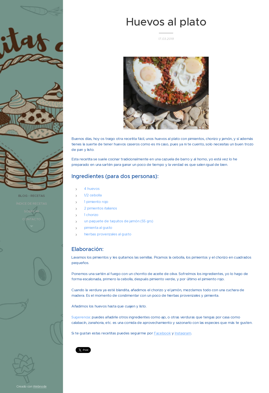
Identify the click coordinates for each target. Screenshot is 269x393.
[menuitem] (31, 187)
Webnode (40, 386)
